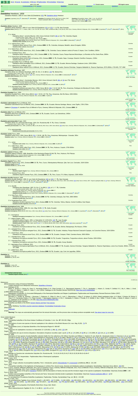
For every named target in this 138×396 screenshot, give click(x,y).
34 (78, 344)
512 (43, 211)
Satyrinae (61, 2)
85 (56, 329)
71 (9, 345)
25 (14, 341)
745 (49, 382)
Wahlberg (57, 19)
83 (26, 347)
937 (93, 382)
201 (84, 380)
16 (51, 341)
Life (13, 2)
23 (115, 339)
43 (36, 342)
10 (69, 339)
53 (56, 348)
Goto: (31, 11)
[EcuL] (27, 40)
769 (65, 382)
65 (71, 344)
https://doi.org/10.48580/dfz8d (85, 290)
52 (29, 348)
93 (85, 347)
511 (34, 135)
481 (128, 380)
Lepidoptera (25, 2)
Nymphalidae (52, 2)
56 (61, 36)
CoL (18, 18)
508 (86, 19)
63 (39, 344)
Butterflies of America (45, 285)
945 (110, 382)
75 (52, 345)
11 (106, 333)
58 (15, 350)
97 (114, 347)
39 (113, 341)
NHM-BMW (33, 18)
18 (73, 341)
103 (99, 333)
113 (132, 348)
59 (13, 344)
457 (117, 380)
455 (120, 366)
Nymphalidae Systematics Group (55, 306)
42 (47, 179)
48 (92, 347)
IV (115, 336)
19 (89, 339)
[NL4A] (53, 18)
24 (66, 342)
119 (35, 350)
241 (95, 380)
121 (61, 350)
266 (56, 36)
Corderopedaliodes (28, 6)
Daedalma (63, 6)
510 (35, 94)
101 (20, 348)
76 (84, 323)
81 (125, 345)
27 (67, 333)
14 (21, 341)
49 (52, 380)
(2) (54, 29)
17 (62, 339)
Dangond (38, 6)
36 (124, 344)
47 (84, 342)
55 (112, 342)
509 (31, 74)
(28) (35, 208)
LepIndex (13, 18)
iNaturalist (24, 18)
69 (82, 333)
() (89, 6)
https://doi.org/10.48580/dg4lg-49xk (47, 299)
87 (55, 347)
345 (106, 380)
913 (105, 382)
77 (43, 208)
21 (120, 341)
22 (51, 27)
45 (59, 342)
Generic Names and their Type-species (42, 303)
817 (77, 382)
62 (69, 350)
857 (88, 382)
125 (54, 220)
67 (95, 344)
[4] (27, 15)
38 (38, 345)
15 (39, 339)
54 (82, 348)
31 (20, 344)
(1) (42, 72)
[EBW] (19, 211)
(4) (81, 19)
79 (37, 223)
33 (66, 341)
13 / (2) (41, 220)
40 (81, 345)
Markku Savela (90, 393)
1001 (122, 382)
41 (42, 15)
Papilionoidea (42, 2)
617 (26, 382)
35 (89, 341)
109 (103, 348)
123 (86, 350)
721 (60, 382)
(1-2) (45, 19)
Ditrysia (33, 2)
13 (16, 339)
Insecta (18, 2)
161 (72, 380)
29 (53, 19)
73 (31, 345)
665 (37, 382)
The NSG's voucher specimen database (31, 306)
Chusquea (14, 107)
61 (43, 350)
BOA (122, 29)
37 (17, 345)
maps (132, 33)
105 (74, 348)
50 (122, 347)
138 (49, 187)
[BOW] (16, 29)
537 (15, 382)
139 (50, 72)
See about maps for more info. (104, 312)
